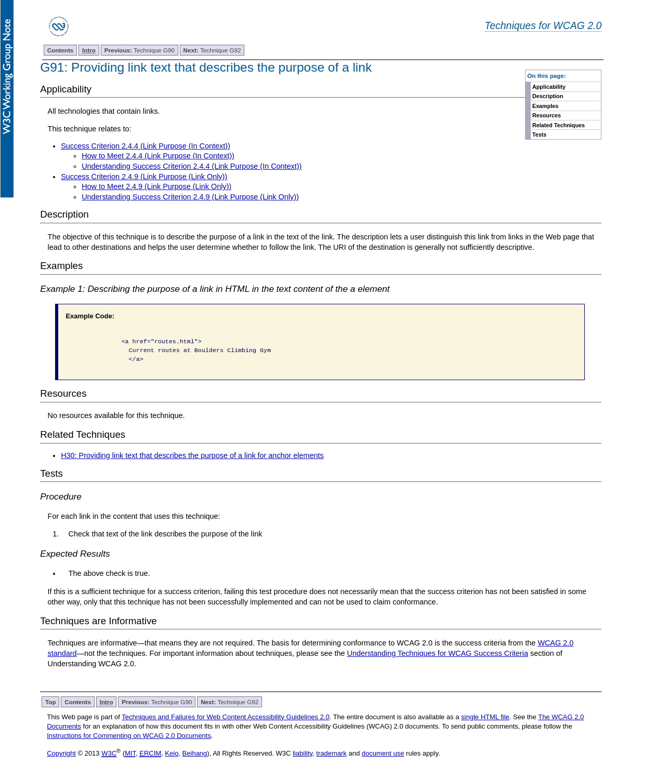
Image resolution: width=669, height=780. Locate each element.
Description (547, 96)
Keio (171, 753)
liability (302, 753)
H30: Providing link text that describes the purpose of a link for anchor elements (192, 455)
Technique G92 (212, 50)
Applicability (549, 87)
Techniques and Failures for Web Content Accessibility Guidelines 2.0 (225, 717)
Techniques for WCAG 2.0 (542, 25)
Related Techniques (558, 125)
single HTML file (485, 717)
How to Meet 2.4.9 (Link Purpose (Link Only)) (156, 186)
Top (50, 701)
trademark (331, 753)
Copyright (61, 753)
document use (383, 753)
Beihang (194, 753)
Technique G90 (139, 50)
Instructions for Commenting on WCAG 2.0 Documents (129, 735)
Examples (545, 106)
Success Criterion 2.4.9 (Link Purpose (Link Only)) (144, 176)
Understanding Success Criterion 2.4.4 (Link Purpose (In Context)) (191, 166)
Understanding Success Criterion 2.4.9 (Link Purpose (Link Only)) (190, 197)
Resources (546, 115)
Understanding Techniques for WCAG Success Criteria (437, 653)
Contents (60, 50)
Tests (539, 134)
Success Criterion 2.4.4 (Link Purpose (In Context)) (145, 146)
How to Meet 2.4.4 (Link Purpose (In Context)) (158, 156)
